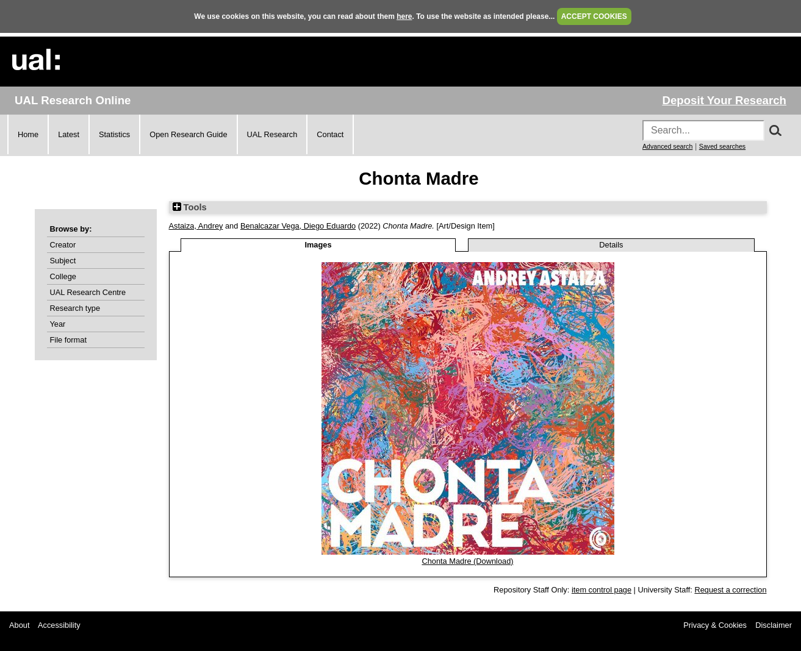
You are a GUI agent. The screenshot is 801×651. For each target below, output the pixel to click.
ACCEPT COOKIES (594, 16)
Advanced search (667, 146)
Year (58, 324)
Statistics (114, 134)
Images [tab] (317, 244)
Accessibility (59, 625)
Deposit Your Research (724, 100)
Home (28, 134)
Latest (68, 134)
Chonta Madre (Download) (467, 561)
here (404, 16)
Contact (330, 134)
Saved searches (722, 146)
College (63, 276)
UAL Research (272, 134)
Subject (63, 260)
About (19, 625)
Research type (75, 308)
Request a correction (730, 589)
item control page (601, 589)
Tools (190, 207)
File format (68, 339)
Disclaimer (773, 625)
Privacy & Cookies (715, 625)
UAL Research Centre (88, 292)
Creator (63, 244)
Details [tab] (611, 244)
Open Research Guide (188, 134)
